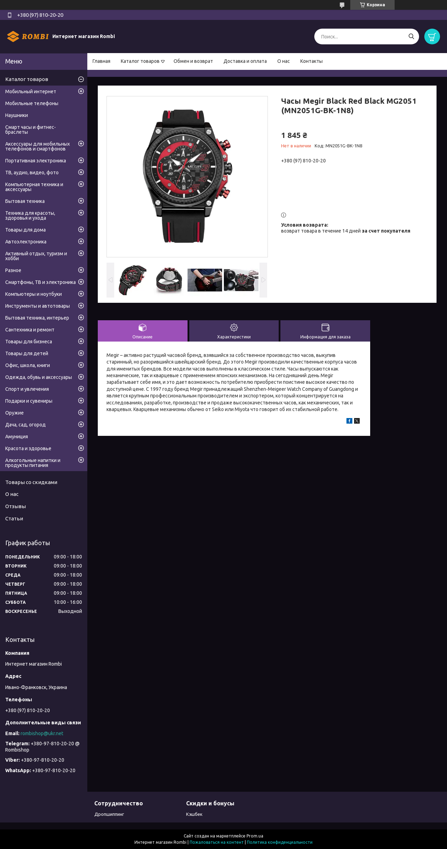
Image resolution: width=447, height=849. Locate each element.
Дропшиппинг (109, 814)
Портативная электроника (35, 160)
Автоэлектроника (25, 241)
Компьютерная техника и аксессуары (34, 187)
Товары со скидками (31, 482)
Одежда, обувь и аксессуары (38, 377)
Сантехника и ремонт (29, 329)
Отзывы (15, 506)
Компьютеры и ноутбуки (33, 294)
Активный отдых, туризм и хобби (36, 256)
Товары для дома (25, 230)
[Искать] (411, 36)
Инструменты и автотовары (37, 306)
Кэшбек (194, 814)
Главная (101, 61)
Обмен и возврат (193, 61)
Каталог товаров (140, 61)
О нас (283, 61)
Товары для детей (26, 353)
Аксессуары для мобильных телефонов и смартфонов (37, 146)
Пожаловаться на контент (217, 842)
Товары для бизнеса (28, 341)
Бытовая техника (25, 201)
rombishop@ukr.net (42, 733)
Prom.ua (255, 836)
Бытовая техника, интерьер (37, 318)
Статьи (14, 518)
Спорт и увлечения (27, 389)
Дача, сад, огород (25, 424)
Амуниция (16, 436)
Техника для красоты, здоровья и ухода (30, 215)
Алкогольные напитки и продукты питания (32, 463)
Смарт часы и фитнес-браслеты (30, 129)
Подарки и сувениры (28, 401)
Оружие (14, 413)
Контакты (311, 61)
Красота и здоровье (28, 448)
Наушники (16, 115)
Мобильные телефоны (31, 103)
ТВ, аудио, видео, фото (32, 172)
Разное (13, 270)
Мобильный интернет (30, 91)
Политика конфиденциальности (280, 842)
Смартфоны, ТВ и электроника (40, 282)
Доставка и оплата (245, 61)
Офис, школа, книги (27, 365)
